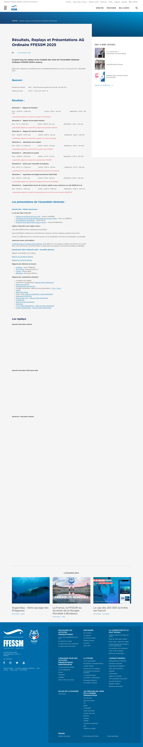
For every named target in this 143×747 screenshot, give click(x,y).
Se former (86, 643)
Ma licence (124, 8)
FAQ (38, 668)
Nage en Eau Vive (22, 298)
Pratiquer (111, 8)
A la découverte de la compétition (68, 643)
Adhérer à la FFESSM (115, 676)
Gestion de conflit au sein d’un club (28, 216)
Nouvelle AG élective (115, 681)
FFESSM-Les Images (90, 728)
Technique (19, 304)
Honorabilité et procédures (25, 220)
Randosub (19, 273)
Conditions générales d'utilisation (25, 668)
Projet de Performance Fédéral (118, 639)
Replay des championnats (116, 653)
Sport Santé (20, 269)
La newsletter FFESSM (90, 682)
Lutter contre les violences (66, 679)
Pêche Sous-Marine (22, 284)
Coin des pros (88, 698)
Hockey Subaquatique (23, 308)
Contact (5, 670)
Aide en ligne (14, 670)
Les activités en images (65, 641)
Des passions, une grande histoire (93, 663)
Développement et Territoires (117, 661)
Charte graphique (112, 736)
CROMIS (86, 720)
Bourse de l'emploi (89, 700)
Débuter (100, 8)
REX (85, 726)
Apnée (18, 290)
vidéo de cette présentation (44, 282)
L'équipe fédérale (89, 666)
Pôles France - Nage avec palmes (119, 641)
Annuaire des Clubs (89, 713)
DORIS (85, 705)
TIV (85, 703)
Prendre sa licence (89, 640)
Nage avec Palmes (22, 292)
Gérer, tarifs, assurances (116, 668)
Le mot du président (90, 661)
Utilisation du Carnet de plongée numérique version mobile (36, 218)
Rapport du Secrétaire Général (22, 257)
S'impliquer (61, 674)
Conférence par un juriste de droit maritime (27, 244)
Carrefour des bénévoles (91, 723)
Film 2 (59, 288)
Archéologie (20, 300)
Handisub (19, 267)
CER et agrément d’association (118, 678)
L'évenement (62, 694)
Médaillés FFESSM (114, 683)
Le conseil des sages (90, 675)
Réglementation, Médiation (117, 666)
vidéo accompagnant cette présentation (39, 294)
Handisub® (61, 677)
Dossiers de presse (64, 736)
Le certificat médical (90, 638)
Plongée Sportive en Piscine (25, 286)
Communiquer (113, 673)
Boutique (86, 715)
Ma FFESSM (23, 670)
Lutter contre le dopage (116, 650)
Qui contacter (88, 633)
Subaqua (86, 718)
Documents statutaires (115, 663)
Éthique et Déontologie (116, 686)
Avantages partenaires (90, 680)
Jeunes (18, 271)
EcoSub (60, 672)
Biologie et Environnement (25, 302)
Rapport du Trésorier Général (22, 260)
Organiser (112, 671)
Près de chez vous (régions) (92, 668)
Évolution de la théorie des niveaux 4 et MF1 (31, 222)
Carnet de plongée (89, 710)
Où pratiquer (87, 635)
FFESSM (15, 21)
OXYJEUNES (87, 708)
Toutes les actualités (102, 85)
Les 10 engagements (64, 669)
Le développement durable (66, 667)
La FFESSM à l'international (92, 677)
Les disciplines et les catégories (118, 648)
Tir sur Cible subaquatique (25, 306)
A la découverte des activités (67, 646)
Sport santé (87, 645)
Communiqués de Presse (90, 736)
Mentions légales (8, 668)
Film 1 (54, 288)
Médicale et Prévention (24, 296)
